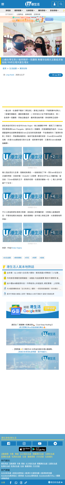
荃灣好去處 (5, 457)
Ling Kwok (10, 75)
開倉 (17, 454)
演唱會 (8, 10)
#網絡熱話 (5, 478)
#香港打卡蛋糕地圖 (32, 473)
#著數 (58, 476)
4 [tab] (34, 19)
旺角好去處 (16, 457)
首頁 (4, 68)
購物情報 (41, 10)
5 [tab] (36, 19)
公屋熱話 (20, 14)
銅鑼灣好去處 (38, 454)
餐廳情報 (31, 457)
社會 (24, 457)
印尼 (27, 258)
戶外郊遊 (40, 457)
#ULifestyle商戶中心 (47, 476)
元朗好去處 (49, 454)
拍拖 (42, 258)
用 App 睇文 (56, 75)
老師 (34, 258)
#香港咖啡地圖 (46, 473)
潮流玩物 (23, 68)
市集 (12, 454)
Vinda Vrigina (16, 248)
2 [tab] (30, 19)
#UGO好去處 (6, 473)
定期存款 (37, 14)
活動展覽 (5, 454)
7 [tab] (32, 22)
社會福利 (49, 457)
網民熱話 (4, 464)
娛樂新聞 (28, 14)
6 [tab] (38, 19)
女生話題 (7, 258)
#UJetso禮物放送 (31, 476)
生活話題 (13, 68)
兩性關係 (18, 258)
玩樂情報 (29, 10)
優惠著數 (17, 10)
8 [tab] (34, 22)
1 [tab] (27, 19)
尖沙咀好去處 (25, 454)
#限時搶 (21, 476)
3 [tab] (32, 19)
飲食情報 (53, 10)
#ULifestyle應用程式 (9, 476)
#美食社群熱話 (18, 473)
